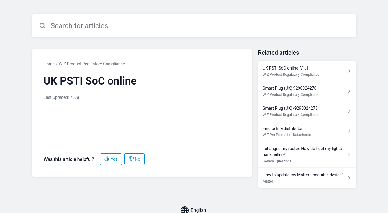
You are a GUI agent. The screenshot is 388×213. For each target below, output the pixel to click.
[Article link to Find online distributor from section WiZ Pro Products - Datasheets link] (307, 131)
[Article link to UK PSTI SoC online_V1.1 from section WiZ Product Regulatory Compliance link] (307, 71)
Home (49, 64)
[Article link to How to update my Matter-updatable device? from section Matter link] (307, 178)
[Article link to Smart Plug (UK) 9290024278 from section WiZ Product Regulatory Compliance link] (307, 91)
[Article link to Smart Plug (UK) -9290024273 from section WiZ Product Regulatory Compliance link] (307, 111)
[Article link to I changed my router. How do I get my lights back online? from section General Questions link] (307, 154)
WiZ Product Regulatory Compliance (92, 64)
